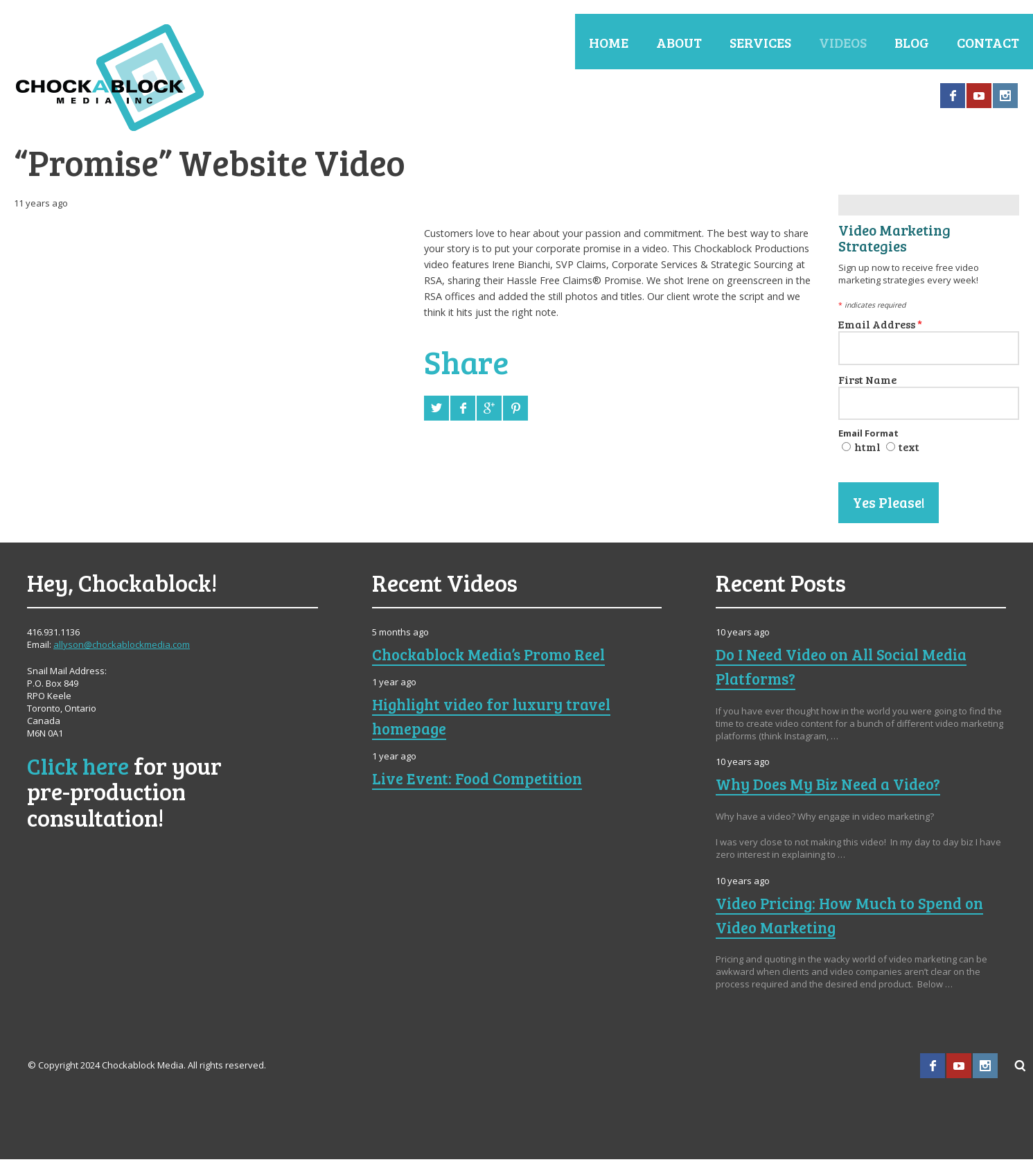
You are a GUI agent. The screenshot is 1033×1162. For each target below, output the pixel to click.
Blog (911, 42)
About (679, 42)
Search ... (1020, 1068)
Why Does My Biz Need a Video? (833, 786)
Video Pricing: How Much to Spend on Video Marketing (857, 917)
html (867, 449)
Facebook (952, 95)
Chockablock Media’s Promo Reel (495, 656)
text (909, 449)
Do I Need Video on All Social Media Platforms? (849, 668)
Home (608, 42)
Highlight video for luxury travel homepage (498, 718)
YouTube (978, 95)
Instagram (1005, 95)
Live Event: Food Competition (482, 780)
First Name (867, 381)
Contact (988, 42)
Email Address (880, 326)
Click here (78, 768)
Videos (843, 42)
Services (760, 42)
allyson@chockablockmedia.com (121, 647)
